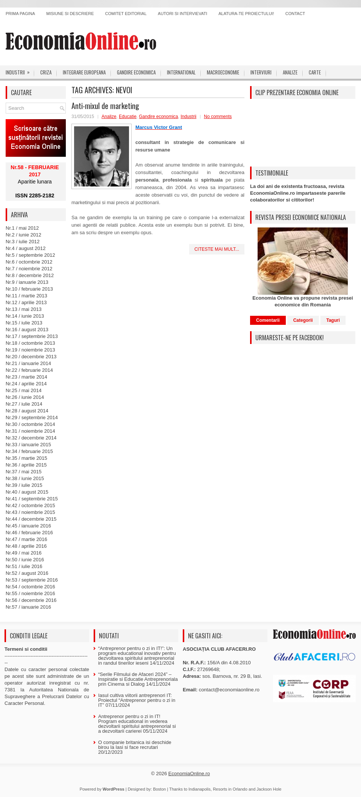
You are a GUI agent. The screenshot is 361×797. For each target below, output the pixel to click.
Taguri (333, 320)
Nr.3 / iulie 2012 (22, 241)
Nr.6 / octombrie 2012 (29, 262)
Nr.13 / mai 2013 (23, 309)
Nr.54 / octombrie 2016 (30, 586)
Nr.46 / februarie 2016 (29, 532)
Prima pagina (20, 13)
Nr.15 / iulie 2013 (24, 323)
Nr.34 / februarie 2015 (29, 451)
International (181, 72)
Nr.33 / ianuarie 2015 (28, 444)
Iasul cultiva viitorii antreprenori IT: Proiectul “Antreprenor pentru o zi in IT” (136, 700)
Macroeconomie (223, 72)
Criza (46, 72)
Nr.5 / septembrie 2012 (30, 255)
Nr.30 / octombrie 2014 (30, 424)
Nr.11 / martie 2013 (26, 295)
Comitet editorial (126, 13)
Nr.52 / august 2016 (27, 573)
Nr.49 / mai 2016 (23, 553)
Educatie (128, 116)
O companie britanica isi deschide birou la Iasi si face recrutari (134, 744)
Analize (290, 72)
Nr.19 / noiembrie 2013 (30, 350)
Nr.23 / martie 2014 (26, 377)
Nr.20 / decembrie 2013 (31, 356)
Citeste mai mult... (216, 249)
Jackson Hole (268, 789)
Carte (315, 72)
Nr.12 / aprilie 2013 (26, 302)
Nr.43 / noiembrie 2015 (30, 512)
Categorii (303, 320)
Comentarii (268, 320)
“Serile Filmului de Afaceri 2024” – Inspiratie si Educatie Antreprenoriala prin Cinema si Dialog (138, 679)
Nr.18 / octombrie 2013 (30, 343)
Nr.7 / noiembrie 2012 (29, 268)
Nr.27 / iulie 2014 (24, 404)
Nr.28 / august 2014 (27, 411)
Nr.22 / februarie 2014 (29, 370)
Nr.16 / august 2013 (27, 329)
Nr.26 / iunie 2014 (25, 397)
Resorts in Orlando (230, 789)
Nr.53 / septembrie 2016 (32, 580)
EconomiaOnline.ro (189, 773)
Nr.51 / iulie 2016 (24, 566)
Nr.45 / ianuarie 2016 (28, 526)
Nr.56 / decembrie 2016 (31, 600)
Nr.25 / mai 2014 (23, 390)
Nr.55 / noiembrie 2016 (30, 593)
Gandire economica (136, 72)
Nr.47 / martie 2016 (26, 539)
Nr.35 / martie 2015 (26, 458)
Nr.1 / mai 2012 (22, 228)
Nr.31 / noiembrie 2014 (30, 431)
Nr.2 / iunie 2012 (23, 235)
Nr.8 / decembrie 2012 (30, 275)
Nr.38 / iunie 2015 (25, 478)
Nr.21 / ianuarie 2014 (28, 363)
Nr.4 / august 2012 (26, 248)
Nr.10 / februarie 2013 (29, 289)
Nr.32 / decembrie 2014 (31, 438)
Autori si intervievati (182, 13)
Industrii (20, 70)
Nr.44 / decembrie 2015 (31, 519)
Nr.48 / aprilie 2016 (26, 546)
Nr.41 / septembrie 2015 (32, 499)
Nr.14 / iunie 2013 (25, 316)
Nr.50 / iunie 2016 (25, 559)
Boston (159, 789)
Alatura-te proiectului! (246, 13)
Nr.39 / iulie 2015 (24, 485)
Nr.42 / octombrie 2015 (30, 505)
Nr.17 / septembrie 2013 (32, 336)
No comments (218, 116)
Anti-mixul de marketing (105, 105)
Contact (295, 13)
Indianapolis (199, 789)
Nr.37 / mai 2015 (23, 471)
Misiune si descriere (70, 13)
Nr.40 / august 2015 (27, 492)
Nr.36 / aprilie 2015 (26, 465)
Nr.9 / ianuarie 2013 (27, 282)
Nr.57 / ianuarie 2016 (28, 607)
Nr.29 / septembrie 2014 (32, 417)
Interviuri (261, 72)
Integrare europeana (84, 72)
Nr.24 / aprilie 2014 (26, 383)
